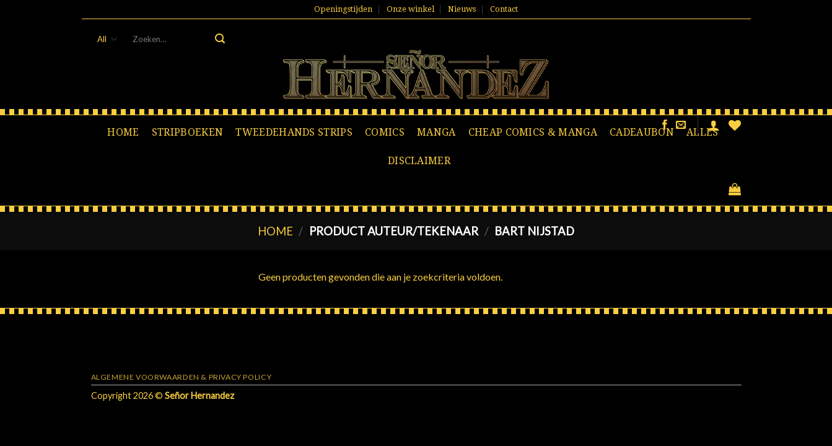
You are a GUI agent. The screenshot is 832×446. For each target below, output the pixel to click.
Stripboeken (188, 132)
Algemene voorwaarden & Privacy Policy (181, 377)
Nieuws (462, 9)
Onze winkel (410, 9)
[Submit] (219, 39)
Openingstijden (343, 9)
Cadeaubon (642, 132)
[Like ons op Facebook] (665, 125)
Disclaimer (419, 161)
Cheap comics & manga (532, 132)
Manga (436, 132)
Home (123, 132)
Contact (504, 9)
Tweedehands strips (294, 132)
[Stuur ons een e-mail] (681, 125)
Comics (385, 132)
